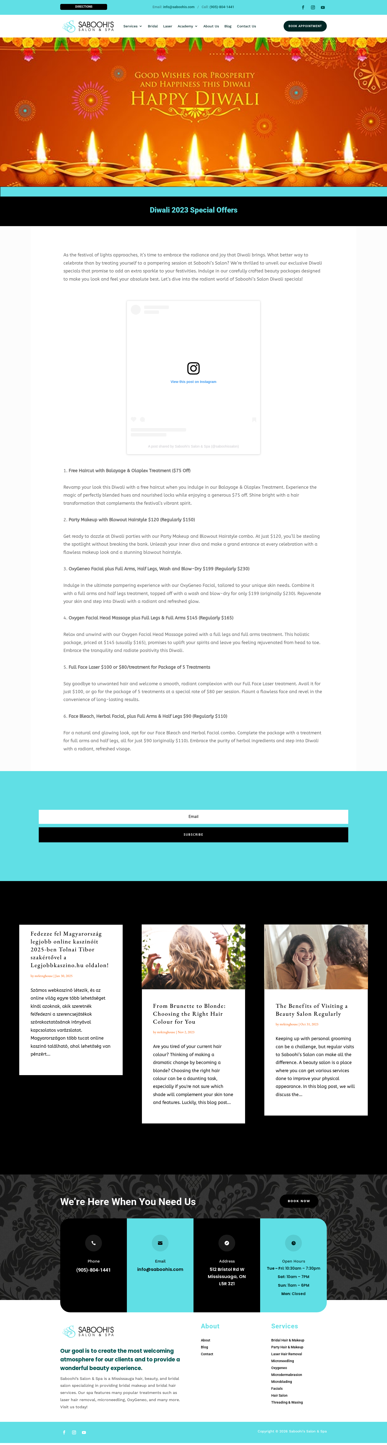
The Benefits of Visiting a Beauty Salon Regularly (312, 1011)
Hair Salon (279, 1397)
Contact (207, 1356)
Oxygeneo (279, 1370)
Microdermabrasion (286, 1377)
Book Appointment (305, 26)
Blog (228, 26)
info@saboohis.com (178, 7)
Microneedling (282, 1363)
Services (130, 26)
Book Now (298, 1204)
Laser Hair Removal (286, 1356)
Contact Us (246, 26)
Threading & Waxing (287, 1404)
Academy (185, 26)
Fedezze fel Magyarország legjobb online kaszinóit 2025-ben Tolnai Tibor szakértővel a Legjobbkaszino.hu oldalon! (70, 951)
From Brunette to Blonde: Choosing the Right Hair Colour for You (189, 1015)
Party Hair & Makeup (287, 1349)
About (205, 1342)
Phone (94, 1263)
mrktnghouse (44, 977)
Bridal (153, 26)
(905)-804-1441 (222, 7)
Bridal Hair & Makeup (287, 1342)
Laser (167, 26)
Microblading (281, 1384)
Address (227, 1263)
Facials (277, 1390)
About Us (211, 26)
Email (160, 1263)
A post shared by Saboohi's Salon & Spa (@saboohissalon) (193, 448)
